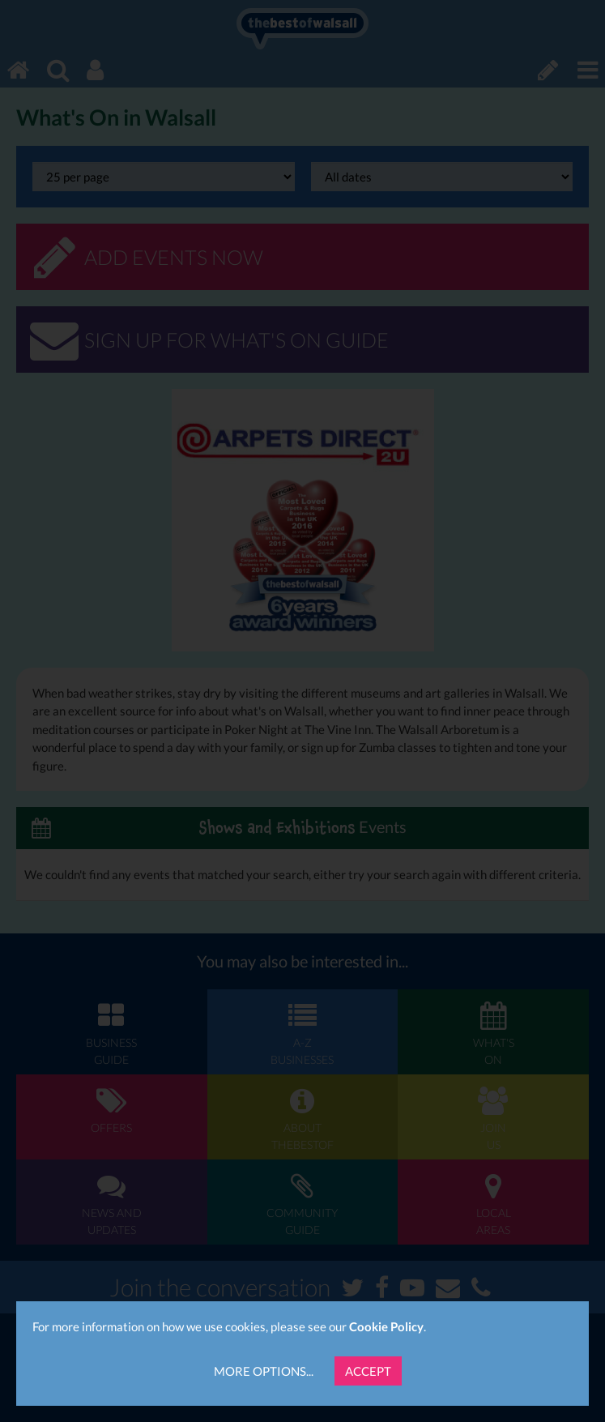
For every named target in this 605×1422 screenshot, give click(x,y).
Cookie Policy (386, 1326)
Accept (368, 1371)
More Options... (263, 1371)
